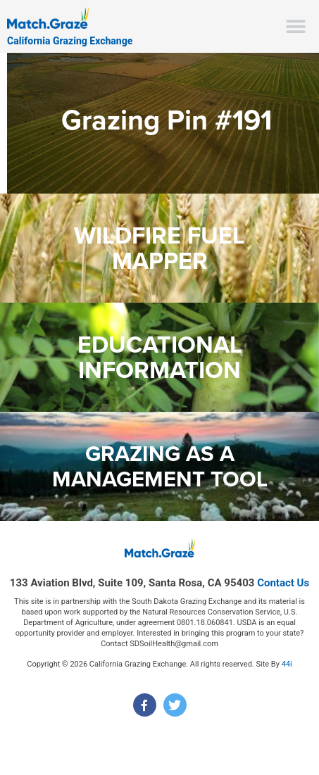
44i (287, 664)
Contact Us (283, 582)
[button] (296, 26)
